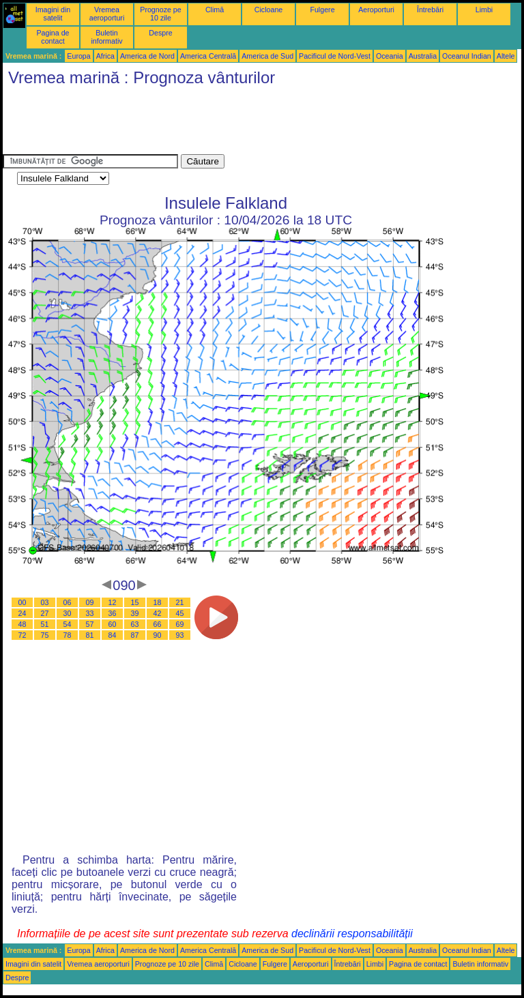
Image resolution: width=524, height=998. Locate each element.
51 (45, 624)
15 (135, 602)
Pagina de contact (53, 37)
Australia (423, 56)
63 (135, 624)
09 (90, 602)
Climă (214, 9)
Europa (78, 56)
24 (22, 613)
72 (22, 635)
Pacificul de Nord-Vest (334, 56)
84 (112, 635)
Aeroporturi (376, 9)
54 (67, 624)
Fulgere (322, 9)
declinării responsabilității (352, 933)
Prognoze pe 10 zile (160, 13)
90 (158, 635)
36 (112, 613)
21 (180, 602)
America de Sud (267, 56)
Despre (160, 33)
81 (90, 635)
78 (67, 635)
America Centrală (208, 56)
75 (45, 635)
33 (90, 613)
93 (180, 635)
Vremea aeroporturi (107, 13)
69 (180, 624)
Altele (506, 56)
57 (90, 624)
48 (22, 624)
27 (45, 613)
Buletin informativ (106, 37)
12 (112, 602)
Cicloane (268, 9)
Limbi (484, 9)
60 (112, 624)
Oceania (389, 56)
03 (45, 602)
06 (67, 602)
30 (67, 613)
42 (158, 613)
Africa (105, 56)
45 (180, 613)
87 (135, 635)
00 (22, 602)
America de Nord (147, 56)
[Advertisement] (251, 123)
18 (158, 602)
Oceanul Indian (466, 56)
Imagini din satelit (53, 13)
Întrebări (430, 9)
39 (135, 613)
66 (158, 624)
